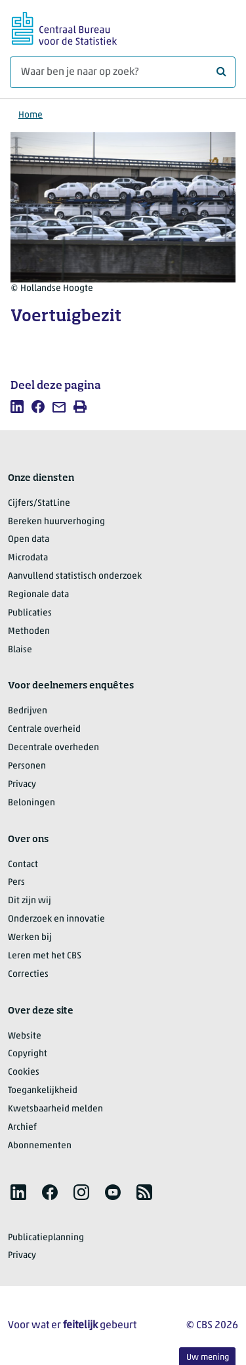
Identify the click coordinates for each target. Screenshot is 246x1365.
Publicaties (30, 613)
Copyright (27, 1054)
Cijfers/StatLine (39, 503)
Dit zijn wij (29, 901)
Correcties (28, 974)
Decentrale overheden (53, 748)
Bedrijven (27, 711)
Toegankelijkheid (42, 1090)
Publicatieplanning (46, 1238)
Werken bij (30, 937)
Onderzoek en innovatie (56, 919)
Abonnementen (40, 1146)
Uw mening (207, 1357)
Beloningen (31, 803)
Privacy (22, 784)
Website (24, 1036)
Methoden (29, 631)
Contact (23, 865)
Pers (16, 882)
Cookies (23, 1072)
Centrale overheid (44, 729)
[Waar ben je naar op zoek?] (123, 72)
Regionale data (38, 595)
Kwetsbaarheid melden (55, 1109)
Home (30, 115)
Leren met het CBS (44, 956)
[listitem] (17, 406)
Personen (27, 766)
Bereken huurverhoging (56, 522)
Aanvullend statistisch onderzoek (75, 576)
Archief (22, 1127)
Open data (28, 539)
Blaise (20, 650)
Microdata (28, 558)
